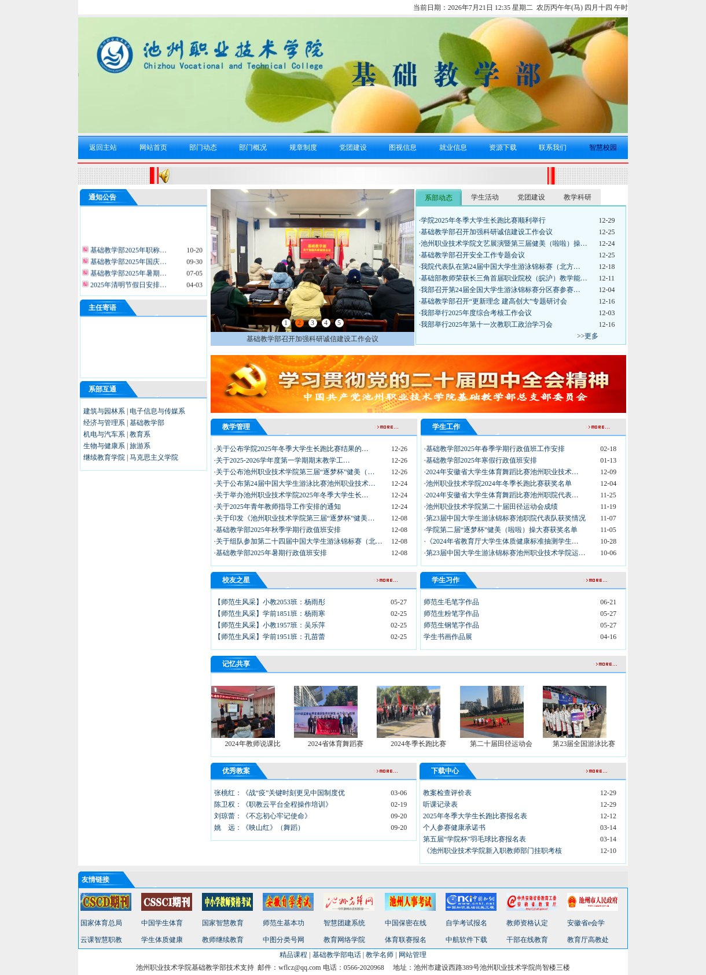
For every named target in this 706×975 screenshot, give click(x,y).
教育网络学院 (344, 940)
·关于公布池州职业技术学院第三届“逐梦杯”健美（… (294, 472)
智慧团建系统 (344, 923)
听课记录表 (440, 804)
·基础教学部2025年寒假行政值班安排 (480, 460)
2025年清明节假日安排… (128, 288)
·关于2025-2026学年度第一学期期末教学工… (282, 460)
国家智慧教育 (223, 923)
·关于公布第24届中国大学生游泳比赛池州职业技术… (295, 483)
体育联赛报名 (405, 940)
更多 (591, 336)
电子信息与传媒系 (157, 411)
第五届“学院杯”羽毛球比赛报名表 (475, 839)
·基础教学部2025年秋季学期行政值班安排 (277, 530)
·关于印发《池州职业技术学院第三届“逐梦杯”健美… (294, 518)
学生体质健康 (162, 940)
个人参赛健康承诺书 (454, 827)
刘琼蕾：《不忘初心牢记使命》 (262, 816)
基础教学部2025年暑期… (128, 276)
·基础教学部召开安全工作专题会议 (472, 255)
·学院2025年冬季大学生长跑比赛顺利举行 (482, 220)
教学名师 (380, 955)
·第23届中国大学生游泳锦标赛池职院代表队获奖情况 (505, 518)
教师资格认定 (527, 923)
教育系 (140, 434)
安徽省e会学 (586, 923)
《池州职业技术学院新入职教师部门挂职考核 (492, 851)
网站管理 (412, 955)
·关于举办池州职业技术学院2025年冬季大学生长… (291, 495)
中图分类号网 (283, 940)
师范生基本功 (283, 923)
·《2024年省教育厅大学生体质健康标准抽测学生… (501, 541)
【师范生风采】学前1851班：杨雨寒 (269, 614)
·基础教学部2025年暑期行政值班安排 (270, 553)
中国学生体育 (162, 923)
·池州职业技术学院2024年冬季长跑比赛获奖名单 (498, 483)
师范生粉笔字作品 (451, 614)
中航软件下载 (466, 940)
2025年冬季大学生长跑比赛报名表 (475, 816)
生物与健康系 (104, 446)
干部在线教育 (527, 940)
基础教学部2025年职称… (128, 253)
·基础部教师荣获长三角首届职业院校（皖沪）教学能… (503, 278)
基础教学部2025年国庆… (128, 265)
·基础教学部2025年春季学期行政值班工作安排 (494, 449)
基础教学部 (147, 423)
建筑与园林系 (104, 411)
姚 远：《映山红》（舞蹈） (259, 827)
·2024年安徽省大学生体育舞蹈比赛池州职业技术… (501, 472)
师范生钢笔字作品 (451, 625)
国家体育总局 (101, 923)
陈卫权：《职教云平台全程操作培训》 (273, 804)
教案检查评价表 (447, 793)
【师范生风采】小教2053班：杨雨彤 (269, 602)
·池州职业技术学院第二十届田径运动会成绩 (491, 507)
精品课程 (293, 955)
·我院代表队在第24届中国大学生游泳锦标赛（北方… (499, 267)
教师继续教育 (223, 940)
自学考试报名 (466, 923)
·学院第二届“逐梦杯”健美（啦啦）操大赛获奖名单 (501, 530)
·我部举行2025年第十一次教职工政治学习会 (486, 324)
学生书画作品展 (448, 637)
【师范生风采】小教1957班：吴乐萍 (269, 625)
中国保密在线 (405, 923)
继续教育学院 (104, 457)
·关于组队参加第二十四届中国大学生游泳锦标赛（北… (298, 541)
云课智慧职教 (101, 940)
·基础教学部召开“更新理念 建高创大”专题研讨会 (493, 301)
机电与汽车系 (104, 434)
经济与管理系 (104, 423)
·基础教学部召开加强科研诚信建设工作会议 (486, 232)
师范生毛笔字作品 (451, 602)
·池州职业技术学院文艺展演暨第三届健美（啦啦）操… (503, 243)
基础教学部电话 (336, 955)
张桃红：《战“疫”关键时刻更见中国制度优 (279, 793)
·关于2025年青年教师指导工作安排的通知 (277, 507)
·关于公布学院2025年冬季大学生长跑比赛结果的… (291, 449)
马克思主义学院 (154, 457)
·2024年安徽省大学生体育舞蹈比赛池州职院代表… (501, 495)
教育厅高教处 (588, 940)
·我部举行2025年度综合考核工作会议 (475, 313)
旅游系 (140, 446)
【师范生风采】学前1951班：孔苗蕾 (269, 637)
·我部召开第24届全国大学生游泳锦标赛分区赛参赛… (499, 290)
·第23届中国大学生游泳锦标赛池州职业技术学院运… (505, 553)
